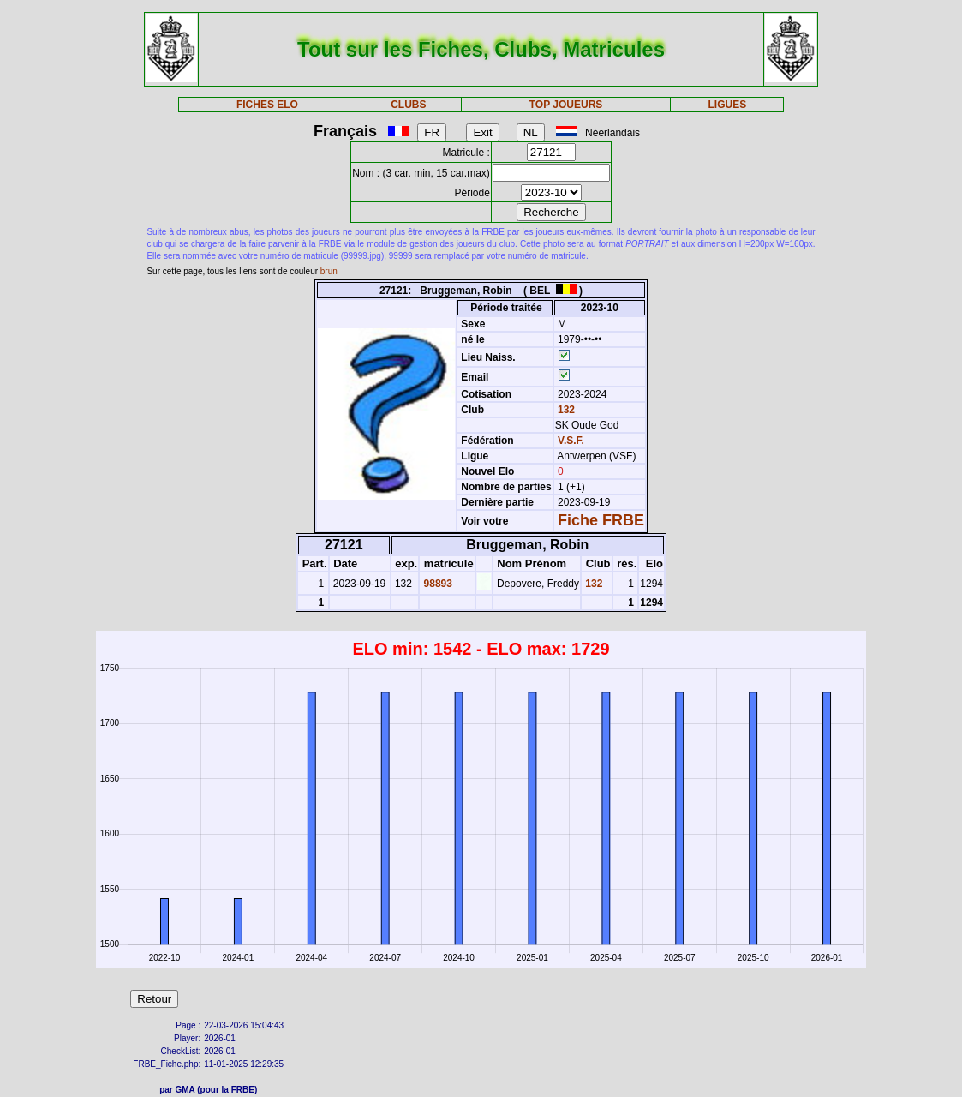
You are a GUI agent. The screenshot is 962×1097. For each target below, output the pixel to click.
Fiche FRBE (601, 520)
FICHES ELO (267, 105)
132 (565, 410)
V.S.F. (571, 441)
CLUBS (408, 105)
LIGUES (727, 105)
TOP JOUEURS (566, 105)
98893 (436, 584)
